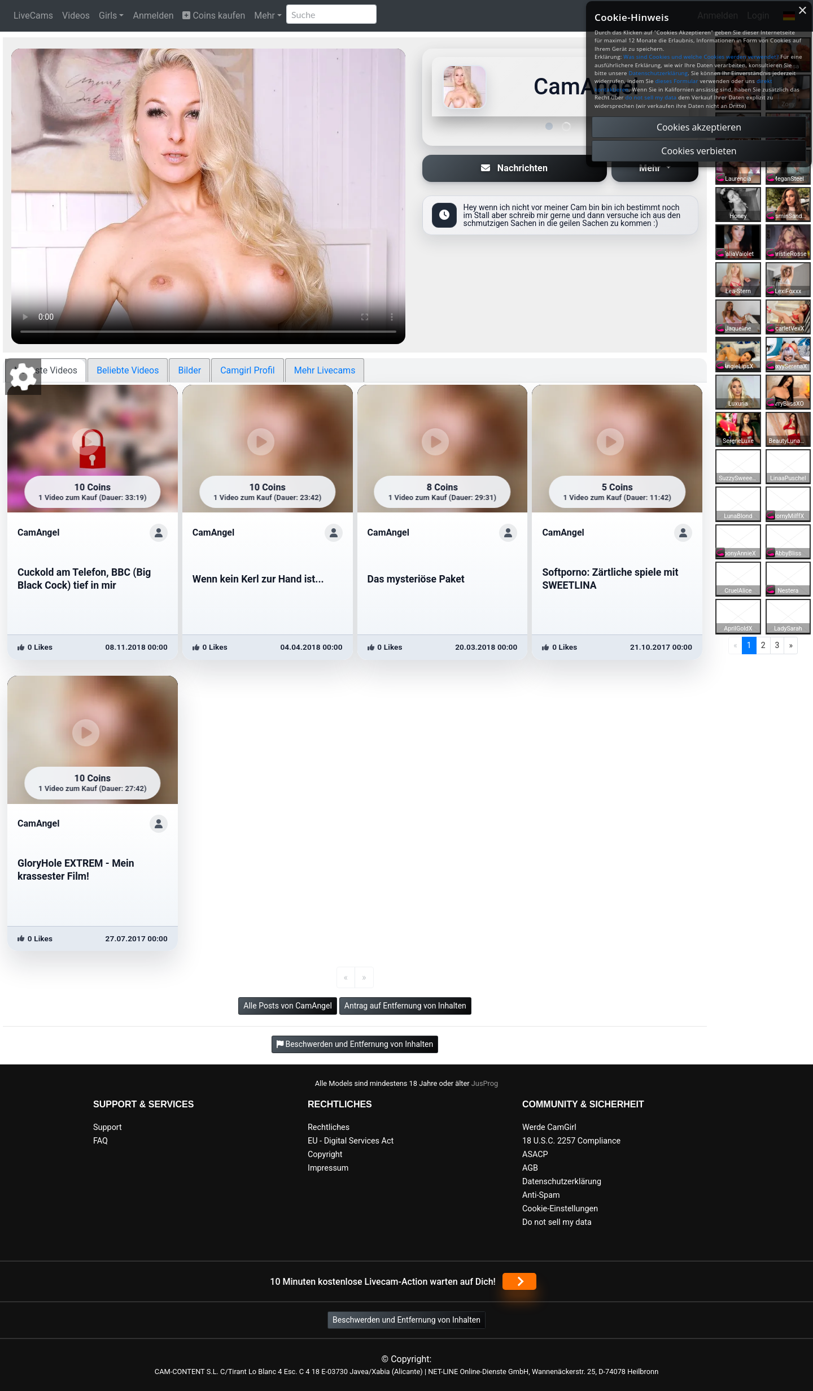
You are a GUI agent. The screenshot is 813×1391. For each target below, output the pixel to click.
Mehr (264, 15)
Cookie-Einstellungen (560, 1209)
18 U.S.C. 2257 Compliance (571, 1141)
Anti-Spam (541, 1195)
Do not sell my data (557, 1222)
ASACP (535, 1154)
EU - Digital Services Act (351, 1141)
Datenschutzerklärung (561, 1181)
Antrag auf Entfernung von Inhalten (405, 1005)
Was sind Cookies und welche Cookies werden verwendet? (701, 56)
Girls (108, 15)
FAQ (100, 1141)
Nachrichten (514, 168)
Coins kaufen (213, 15)
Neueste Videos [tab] (45, 370)
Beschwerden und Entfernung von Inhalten (406, 1319)
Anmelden (153, 15)
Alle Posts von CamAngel (287, 1005)
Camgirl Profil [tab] (247, 370)
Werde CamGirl (549, 1127)
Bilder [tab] (189, 370)
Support (107, 1127)
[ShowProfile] (159, 533)
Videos (76, 15)
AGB (530, 1168)
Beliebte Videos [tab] (128, 370)
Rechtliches (328, 1127)
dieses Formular (676, 81)
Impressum (328, 1168)
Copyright (325, 1154)
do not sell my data (651, 97)
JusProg (485, 1083)
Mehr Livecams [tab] (325, 370)
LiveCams (33, 15)
